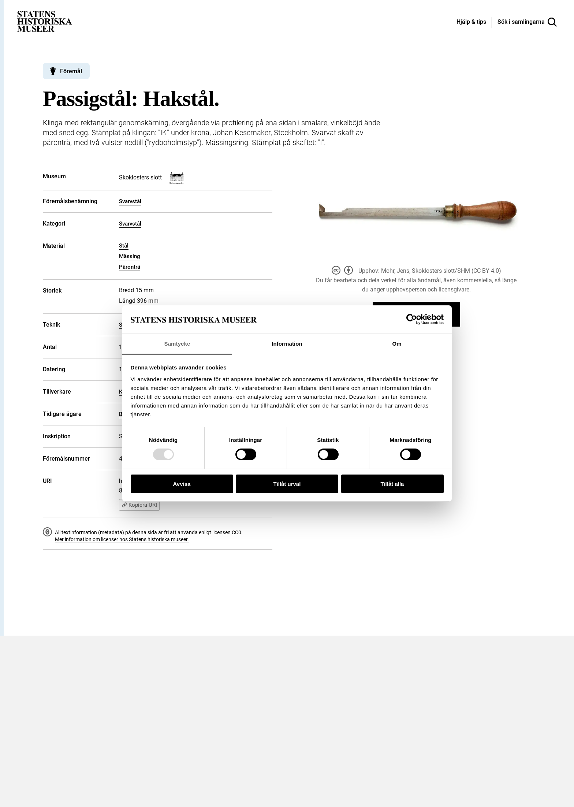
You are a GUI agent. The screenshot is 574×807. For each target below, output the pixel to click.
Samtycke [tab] (177, 344)
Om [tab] (396, 344)
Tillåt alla (392, 484)
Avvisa (182, 484)
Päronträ (129, 267)
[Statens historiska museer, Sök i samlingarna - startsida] (44, 21)
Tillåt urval (287, 484)
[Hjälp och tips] (471, 22)
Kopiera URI (139, 505)
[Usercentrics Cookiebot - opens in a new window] (412, 319)
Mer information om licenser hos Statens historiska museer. (122, 539)
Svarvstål (130, 201)
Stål (123, 245)
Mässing (129, 256)
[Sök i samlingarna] (527, 22)
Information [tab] (287, 344)
